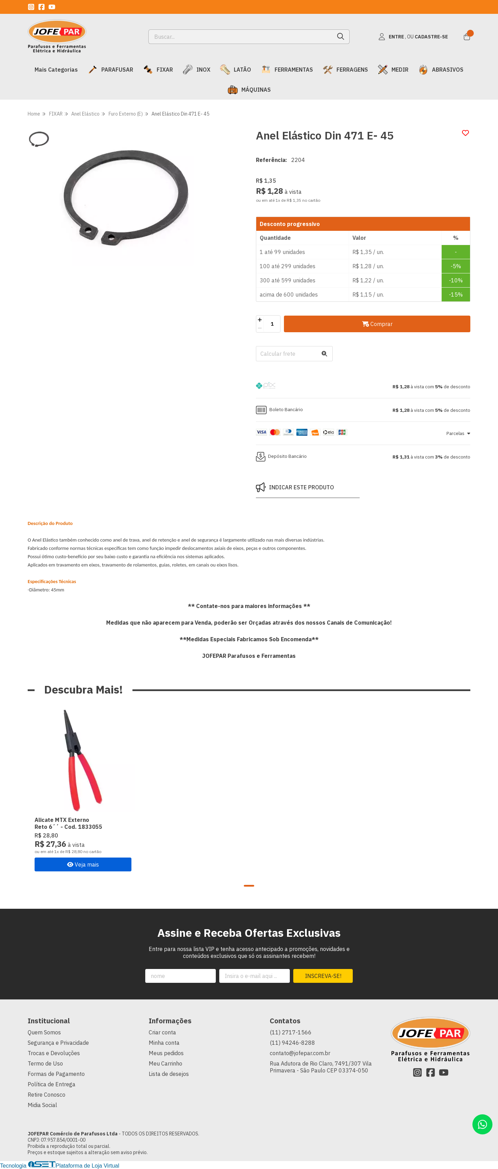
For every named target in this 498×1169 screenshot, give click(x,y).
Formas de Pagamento (56, 1073)
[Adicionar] (260, 320)
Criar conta (162, 1032)
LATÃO (235, 69)
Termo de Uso (45, 1063)
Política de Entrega (51, 1084)
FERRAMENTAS (287, 69)
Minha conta (164, 1042)
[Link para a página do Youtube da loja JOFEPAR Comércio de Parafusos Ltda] (51, 6)
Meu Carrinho (165, 1063)
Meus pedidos (166, 1053)
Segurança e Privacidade (58, 1042)
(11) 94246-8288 (292, 1042)
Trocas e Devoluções (54, 1053)
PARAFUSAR (110, 69)
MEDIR (393, 69)
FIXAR (158, 69)
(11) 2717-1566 (291, 1032)
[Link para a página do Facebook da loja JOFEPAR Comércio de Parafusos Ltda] (41, 6)
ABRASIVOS (440, 69)
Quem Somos (44, 1032)
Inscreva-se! (323, 975)
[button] (363, 386)
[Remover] (260, 328)
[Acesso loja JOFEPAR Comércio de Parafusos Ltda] (412, 36)
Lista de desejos (169, 1073)
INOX (196, 69)
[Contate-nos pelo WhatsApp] (482, 1124)
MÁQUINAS (249, 89)
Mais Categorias (56, 69)
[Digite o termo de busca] (240, 37)
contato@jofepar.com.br (300, 1053)
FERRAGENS (345, 69)
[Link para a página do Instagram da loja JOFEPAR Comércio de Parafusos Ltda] (31, 6)
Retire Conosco (46, 1094)
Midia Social (42, 1105)
